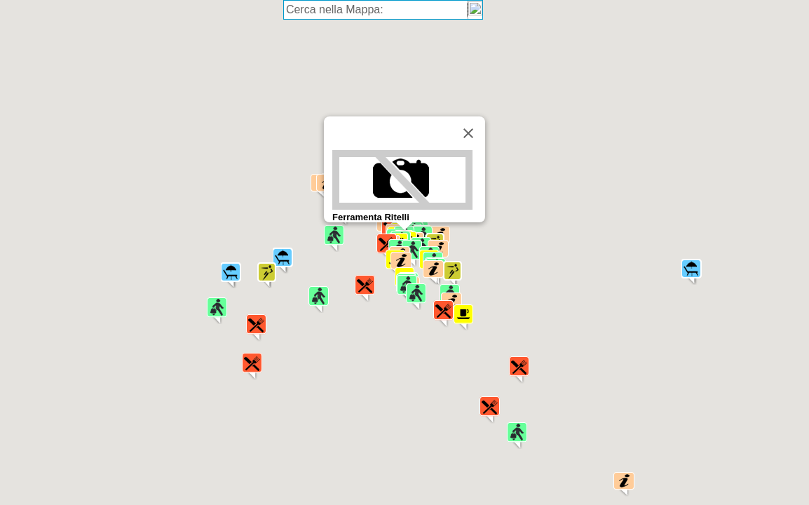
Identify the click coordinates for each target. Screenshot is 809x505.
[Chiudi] (468, 133)
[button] (443, 314)
